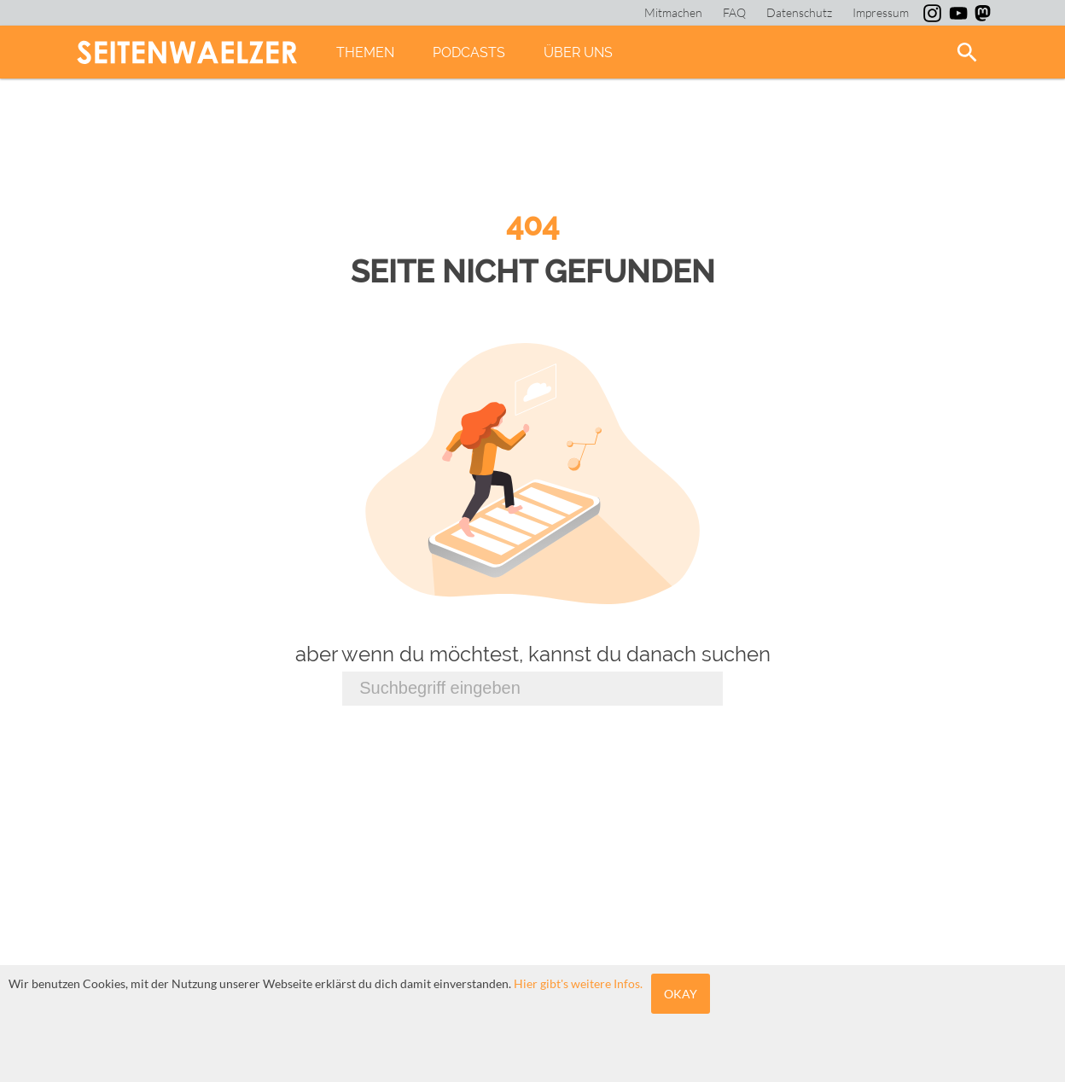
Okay (680, 993)
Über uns (578, 52)
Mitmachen (673, 12)
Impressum (881, 12)
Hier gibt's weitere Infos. (578, 983)
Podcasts (469, 52)
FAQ (734, 12)
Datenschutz (799, 12)
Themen (365, 52)
